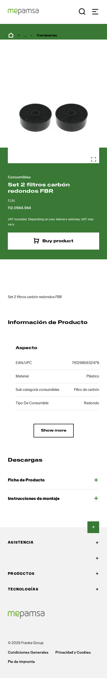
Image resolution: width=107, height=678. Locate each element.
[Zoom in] (53, 117)
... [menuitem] (25, 35)
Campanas (47, 35)
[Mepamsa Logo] (23, 12)
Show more (53, 430)
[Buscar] (82, 12)
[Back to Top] (93, 527)
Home (11, 35)
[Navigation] (95, 12)
